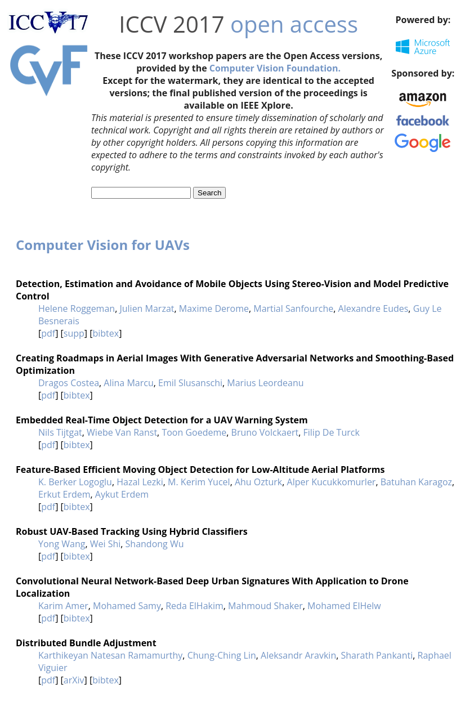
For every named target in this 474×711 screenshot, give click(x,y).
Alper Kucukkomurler (331, 482)
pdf (48, 333)
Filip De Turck (331, 432)
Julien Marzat (146, 308)
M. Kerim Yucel (199, 482)
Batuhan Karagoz (416, 482)
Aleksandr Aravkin (298, 655)
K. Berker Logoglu (75, 482)
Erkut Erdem (64, 494)
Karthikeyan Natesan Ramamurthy (110, 655)
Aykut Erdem (122, 494)
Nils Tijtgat (60, 432)
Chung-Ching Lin (221, 655)
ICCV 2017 (171, 23)
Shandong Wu (155, 544)
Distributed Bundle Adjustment (86, 643)
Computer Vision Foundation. (275, 68)
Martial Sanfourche (293, 308)
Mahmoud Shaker (265, 606)
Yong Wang (61, 544)
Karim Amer (63, 606)
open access (294, 23)
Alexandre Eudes (373, 308)
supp (74, 333)
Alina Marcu (128, 383)
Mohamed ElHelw (344, 606)
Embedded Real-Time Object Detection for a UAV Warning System (162, 420)
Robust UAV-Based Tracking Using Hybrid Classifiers (132, 531)
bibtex (105, 333)
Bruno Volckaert (265, 432)
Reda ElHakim (194, 606)
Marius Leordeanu (265, 383)
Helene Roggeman (76, 308)
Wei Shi (105, 544)
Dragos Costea (68, 383)
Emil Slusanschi (190, 383)
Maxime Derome (214, 308)
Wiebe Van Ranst (122, 432)
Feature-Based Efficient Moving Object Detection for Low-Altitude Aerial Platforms (200, 469)
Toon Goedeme (194, 432)
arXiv (74, 680)
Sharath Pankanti (377, 655)
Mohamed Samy (127, 606)
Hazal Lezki (140, 482)
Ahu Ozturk (258, 482)
